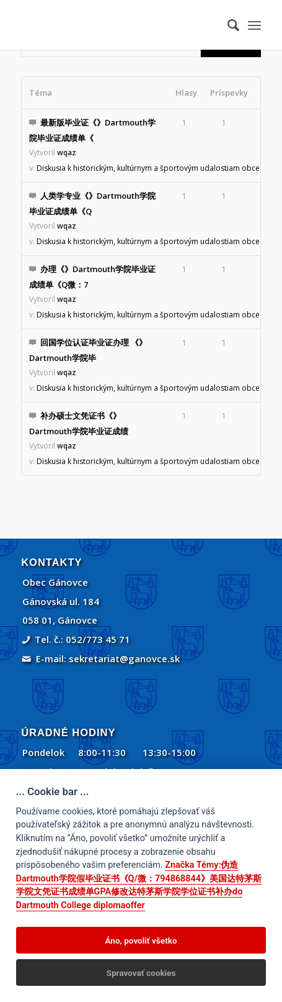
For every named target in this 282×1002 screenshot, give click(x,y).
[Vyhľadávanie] (227, 25)
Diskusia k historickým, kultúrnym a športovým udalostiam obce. (149, 168)
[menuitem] (227, 25)
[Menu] (254, 25)
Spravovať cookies (141, 973)
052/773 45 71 (98, 639)
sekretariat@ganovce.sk (124, 658)
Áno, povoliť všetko (141, 940)
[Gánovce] (117, 25)
